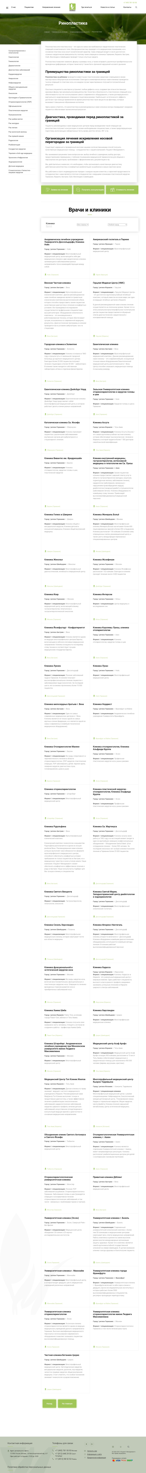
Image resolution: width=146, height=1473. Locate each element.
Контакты (127, 7)
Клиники (50, 223)
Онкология (13, 93)
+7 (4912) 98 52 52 (66, 1459)
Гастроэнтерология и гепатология (17, 52)
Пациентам (29, 7)
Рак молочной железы (18, 132)
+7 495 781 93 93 (130, 3)
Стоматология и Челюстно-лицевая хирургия (20, 171)
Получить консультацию (93, 190)
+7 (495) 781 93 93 (66, 1450)
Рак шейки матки (16, 119)
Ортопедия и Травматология (20, 98)
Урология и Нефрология (18, 158)
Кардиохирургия (15, 74)
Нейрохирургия (15, 83)
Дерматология (14, 66)
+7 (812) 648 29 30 (65, 1454)
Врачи (49, 226)
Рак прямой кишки (16, 136)
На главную (67, 1403)
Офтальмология (15, 106)
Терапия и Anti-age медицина (20, 153)
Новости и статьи (108, 7)
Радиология (13, 140)
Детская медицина (16, 166)
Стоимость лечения (125, 190)
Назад (49, 1403)
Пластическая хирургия (18, 110)
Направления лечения (51, 7)
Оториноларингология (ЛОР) (80, 32)
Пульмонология (15, 115)
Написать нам (92, 1451)
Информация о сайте (94, 1454)
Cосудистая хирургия (17, 149)
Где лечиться (86, 7)
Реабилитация (14, 145)
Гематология (14, 57)
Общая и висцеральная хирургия (18, 88)
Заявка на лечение (59, 190)
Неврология (13, 78)
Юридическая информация (96, 1457)
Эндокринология (15, 162)
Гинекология (14, 61)
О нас (13, 7)
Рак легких (13, 128)
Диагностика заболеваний (19, 70)
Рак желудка (14, 123)
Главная (47, 32)
